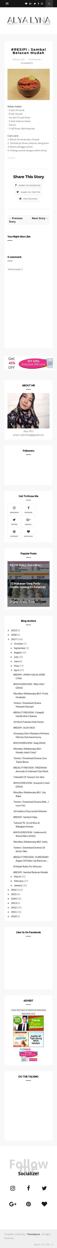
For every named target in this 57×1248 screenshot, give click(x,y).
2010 (14, 916)
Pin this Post (30, 199)
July (16, 656)
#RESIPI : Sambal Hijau (25, 816)
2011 (14, 911)
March (17, 876)
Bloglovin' (28, 533)
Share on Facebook (30, 185)
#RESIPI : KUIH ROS (24, 727)
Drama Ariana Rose (22, 601)
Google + (28, 521)
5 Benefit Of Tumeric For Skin (28, 777)
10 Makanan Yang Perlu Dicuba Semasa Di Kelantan (27, 585)
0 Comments (27, 63)
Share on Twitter (30, 192)
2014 (14, 898)
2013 (14, 902)
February (18, 880)
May (16, 665)
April (16, 670)
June (16, 661)
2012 (14, 907)
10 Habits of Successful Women (30, 811)
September (20, 647)
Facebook (28, 509)
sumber (11, 157)
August (17, 652)
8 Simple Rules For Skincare (27, 866)
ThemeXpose (33, 1234)
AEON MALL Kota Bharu (26, 565)
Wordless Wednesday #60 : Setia (30, 841)
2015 (14, 894)
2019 (14, 630)
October (18, 643)
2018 (14, 634)
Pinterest (14, 533)
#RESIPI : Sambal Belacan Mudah (30, 872)
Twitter (14, 521)
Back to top (43, 1244)
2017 (14, 639)
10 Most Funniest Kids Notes (28, 721)
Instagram (14, 509)
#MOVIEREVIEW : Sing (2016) (29, 742)
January (18, 885)
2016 (14, 889)
